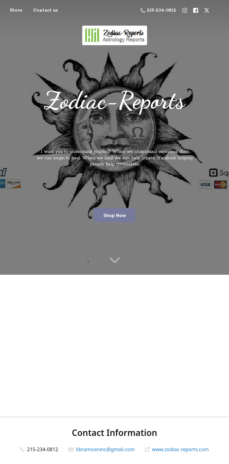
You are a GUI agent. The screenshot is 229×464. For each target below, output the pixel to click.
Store (16, 10)
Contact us (45, 10)
